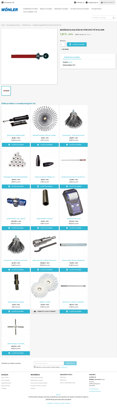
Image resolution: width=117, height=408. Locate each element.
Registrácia (63, 380)
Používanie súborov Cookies (39, 385)
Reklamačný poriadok (37, 380)
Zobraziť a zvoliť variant (45, 311)
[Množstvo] (62, 44)
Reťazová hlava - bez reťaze (16, 344)
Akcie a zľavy (5, 377)
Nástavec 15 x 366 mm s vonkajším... (74, 302)
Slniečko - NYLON (45, 302)
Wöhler (70, 62)
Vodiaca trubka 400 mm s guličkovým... (73, 260)
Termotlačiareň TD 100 (74, 218)
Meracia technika (46, 9)
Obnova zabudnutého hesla (67, 383)
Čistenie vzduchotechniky (79, 9)
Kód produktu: (67, 65)
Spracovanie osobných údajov (39, 383)
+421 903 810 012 (93, 389)
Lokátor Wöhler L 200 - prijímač (15, 218)
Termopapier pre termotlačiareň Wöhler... (15, 177)
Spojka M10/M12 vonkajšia (16, 302)
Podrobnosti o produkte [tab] (72, 57)
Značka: (65, 62)
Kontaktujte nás (7, 2)
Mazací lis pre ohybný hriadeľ (16, 135)
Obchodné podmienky (37, 377)
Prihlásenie (63, 377)
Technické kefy (96, 9)
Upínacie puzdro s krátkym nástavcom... (45, 260)
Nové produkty (5, 380)
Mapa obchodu (5, 385)
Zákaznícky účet (66, 374)
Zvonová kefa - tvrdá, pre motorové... (73, 135)
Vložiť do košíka (77, 44)
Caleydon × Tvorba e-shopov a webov (58, 403)
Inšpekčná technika (61, 9)
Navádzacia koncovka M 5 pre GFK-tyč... (74, 177)
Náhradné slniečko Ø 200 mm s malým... (45, 135)
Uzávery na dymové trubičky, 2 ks (45, 177)
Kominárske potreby (30, 9)
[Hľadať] (104, 17)
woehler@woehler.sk (95, 391)
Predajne (3, 388)
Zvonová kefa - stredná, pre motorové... (16, 260)
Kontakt (33, 388)
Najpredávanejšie (6, 383)
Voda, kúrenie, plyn (30, 12)
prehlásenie (64, 367)
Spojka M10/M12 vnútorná (45, 218)
